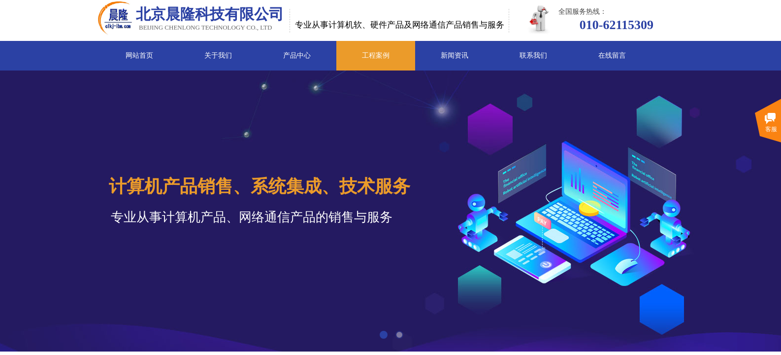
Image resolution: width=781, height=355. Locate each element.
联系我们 (533, 55)
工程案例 (376, 55)
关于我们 (218, 55)
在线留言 (612, 55)
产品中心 (297, 55)
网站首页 (139, 55)
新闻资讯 (454, 55)
